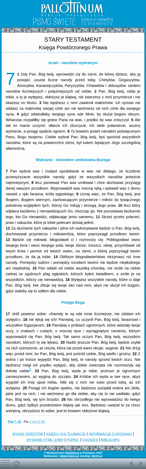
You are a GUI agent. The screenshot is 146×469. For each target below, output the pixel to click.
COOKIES (90, 440)
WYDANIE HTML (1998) (44, 440)
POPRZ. (73, 440)
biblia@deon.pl (69, 456)
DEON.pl (97, 456)
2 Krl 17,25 (37, 421)
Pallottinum (72, 452)
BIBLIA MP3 (110, 440)
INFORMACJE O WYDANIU (110, 434)
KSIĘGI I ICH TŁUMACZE (66, 434)
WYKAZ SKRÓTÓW (27, 434)
